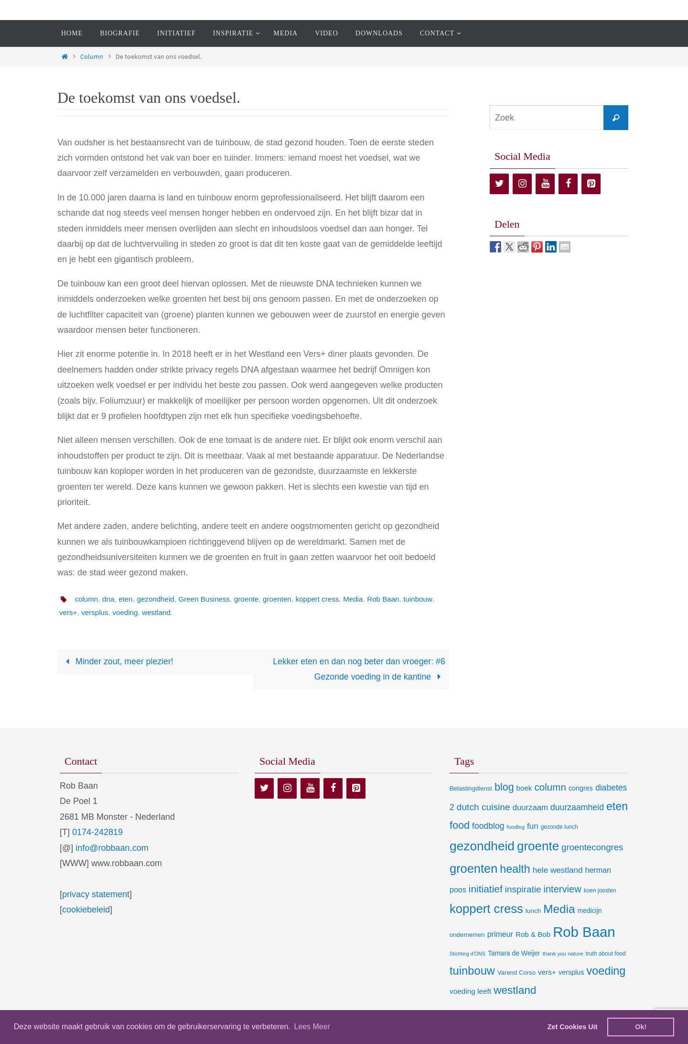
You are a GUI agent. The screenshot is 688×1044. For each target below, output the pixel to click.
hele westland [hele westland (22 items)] (558, 870)
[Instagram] (522, 184)
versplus (131, 612)
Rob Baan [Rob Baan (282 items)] (584, 932)
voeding (163, 612)
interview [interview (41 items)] (562, 889)
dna (110, 599)
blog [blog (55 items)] (504, 787)
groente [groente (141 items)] (538, 846)
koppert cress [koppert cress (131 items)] (486, 909)
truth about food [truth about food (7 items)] (606, 954)
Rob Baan (399, 599)
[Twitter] (499, 184)
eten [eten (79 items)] (617, 807)
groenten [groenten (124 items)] (473, 869)
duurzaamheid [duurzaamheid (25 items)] (577, 808)
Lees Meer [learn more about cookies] (312, 1026)
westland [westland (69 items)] (515, 991)
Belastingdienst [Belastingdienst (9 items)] (471, 788)
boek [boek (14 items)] (524, 788)
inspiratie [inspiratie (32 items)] (523, 890)
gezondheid (160, 599)
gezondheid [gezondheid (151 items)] (482, 846)
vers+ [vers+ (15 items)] (547, 972)
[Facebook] (568, 184)
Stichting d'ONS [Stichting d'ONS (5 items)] (467, 954)
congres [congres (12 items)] (581, 788)
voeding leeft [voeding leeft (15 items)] (470, 992)
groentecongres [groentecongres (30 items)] (592, 848)
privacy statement (95, 895)
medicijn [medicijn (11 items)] (590, 911)
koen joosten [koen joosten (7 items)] (600, 891)
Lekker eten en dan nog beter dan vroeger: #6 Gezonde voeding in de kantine (357, 669)
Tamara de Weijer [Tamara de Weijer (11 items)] (514, 953)
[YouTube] (545, 184)
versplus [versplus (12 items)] (571, 973)
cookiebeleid (86, 910)
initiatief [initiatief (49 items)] (486, 889)
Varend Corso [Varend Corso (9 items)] (516, 973)
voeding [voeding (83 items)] (605, 971)
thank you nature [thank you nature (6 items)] (562, 954)
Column (91, 56)
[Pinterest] (591, 184)
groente (255, 599)
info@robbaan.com (111, 848)
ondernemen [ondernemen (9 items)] (467, 935)
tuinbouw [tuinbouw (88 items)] (472, 971)
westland (196, 612)
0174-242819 (97, 832)
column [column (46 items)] (550, 787)
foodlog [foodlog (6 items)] (516, 827)
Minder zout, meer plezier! (118, 662)
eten (128, 599)
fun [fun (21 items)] (532, 826)
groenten (287, 599)
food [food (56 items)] (460, 826)
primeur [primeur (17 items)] (500, 934)
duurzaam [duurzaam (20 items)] (530, 808)
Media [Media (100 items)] (559, 909)
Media (367, 599)
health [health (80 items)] (515, 869)
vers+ (103, 612)
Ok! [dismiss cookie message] (640, 1027)
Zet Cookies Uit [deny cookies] (573, 1027)
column (87, 599)
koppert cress (330, 599)
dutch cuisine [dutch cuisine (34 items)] (483, 807)
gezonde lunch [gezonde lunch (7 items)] (559, 827)
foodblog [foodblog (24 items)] (488, 826)
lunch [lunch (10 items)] (533, 911)
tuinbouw (74, 612)
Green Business (210, 599)
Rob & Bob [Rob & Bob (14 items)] (533, 935)
